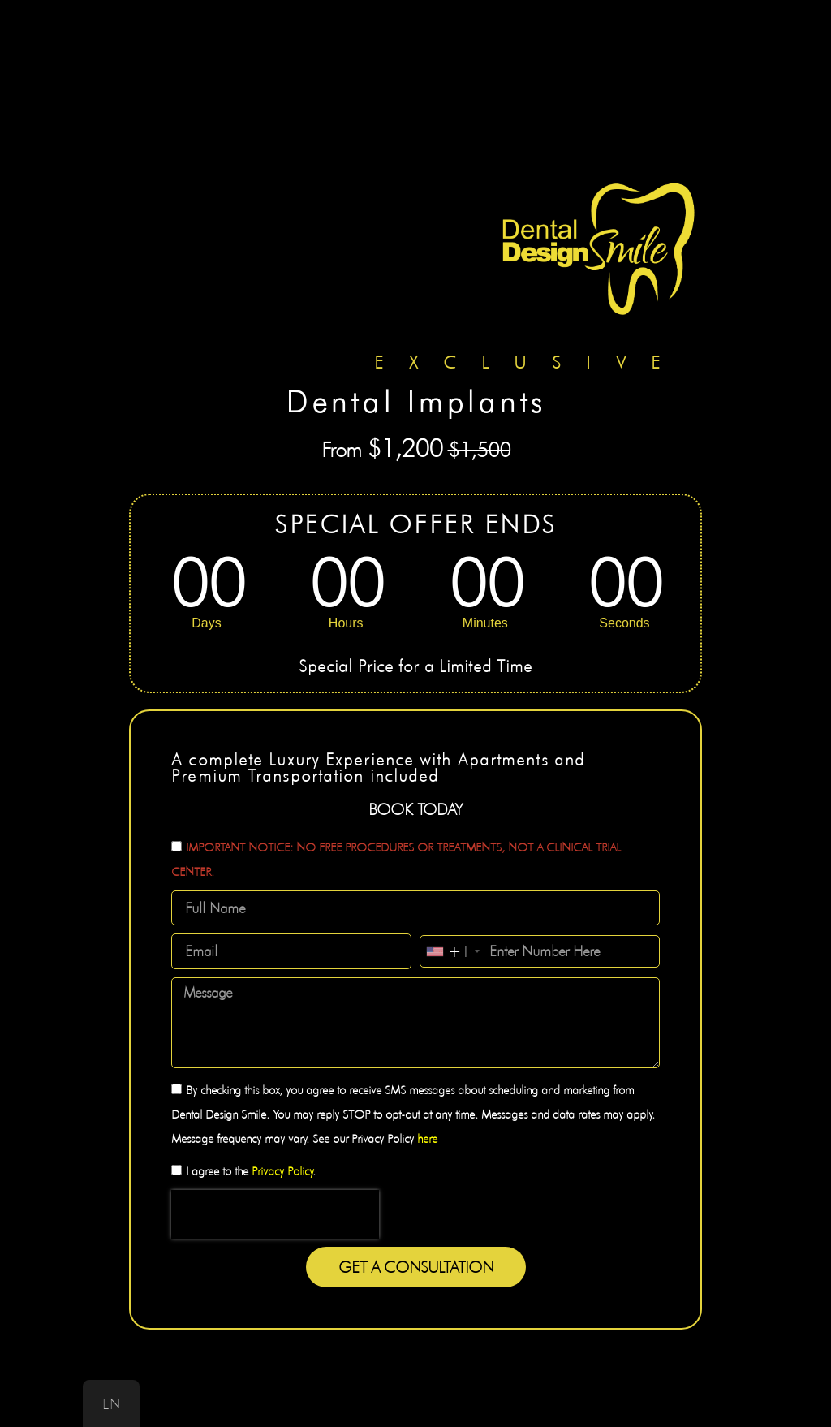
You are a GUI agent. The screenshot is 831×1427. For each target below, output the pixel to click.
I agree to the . (251, 1171)
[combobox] (452, 951)
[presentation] (275, 1214)
